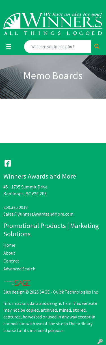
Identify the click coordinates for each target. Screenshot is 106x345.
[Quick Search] (57, 46)
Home (9, 245)
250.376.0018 (15, 207)
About (9, 253)
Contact (11, 261)
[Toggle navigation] (9, 47)
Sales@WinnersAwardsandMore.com (38, 214)
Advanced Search (19, 269)
